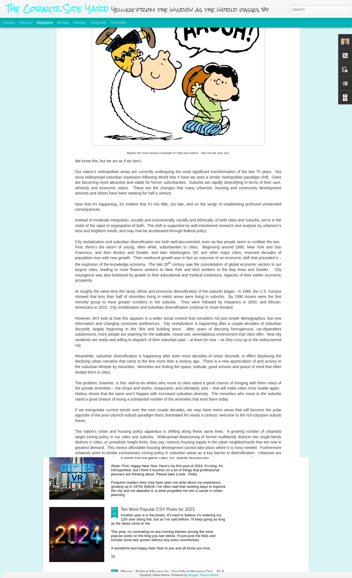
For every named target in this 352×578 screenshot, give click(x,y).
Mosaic (63, 22)
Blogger (193, 575)
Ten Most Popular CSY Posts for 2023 (158, 509)
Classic (9, 22)
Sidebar (79, 22)
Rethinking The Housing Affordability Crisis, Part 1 (169, 322)
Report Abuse (209, 575)
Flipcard (26, 22)
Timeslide (118, 22)
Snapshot (98, 22)
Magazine (45, 22)
